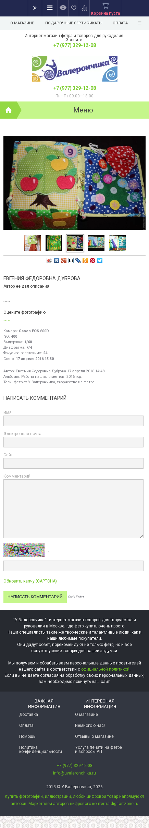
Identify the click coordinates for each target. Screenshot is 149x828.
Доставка (28, 714)
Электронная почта (22, 433)
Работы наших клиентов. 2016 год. (51, 376)
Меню (83, 110)
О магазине (22, 23)
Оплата (26, 725)
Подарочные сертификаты (73, 23)
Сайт (8, 455)
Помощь (27, 736)
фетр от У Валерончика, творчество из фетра (54, 382)
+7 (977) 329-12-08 (74, 45)
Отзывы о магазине (94, 736)
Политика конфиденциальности (40, 749)
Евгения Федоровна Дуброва (41, 371)
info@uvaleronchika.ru (74, 773)
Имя (7, 412)
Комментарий (16, 476)
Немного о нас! (90, 725)
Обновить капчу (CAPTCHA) (30, 581)
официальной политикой (105, 669)
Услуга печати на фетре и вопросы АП (98, 749)
